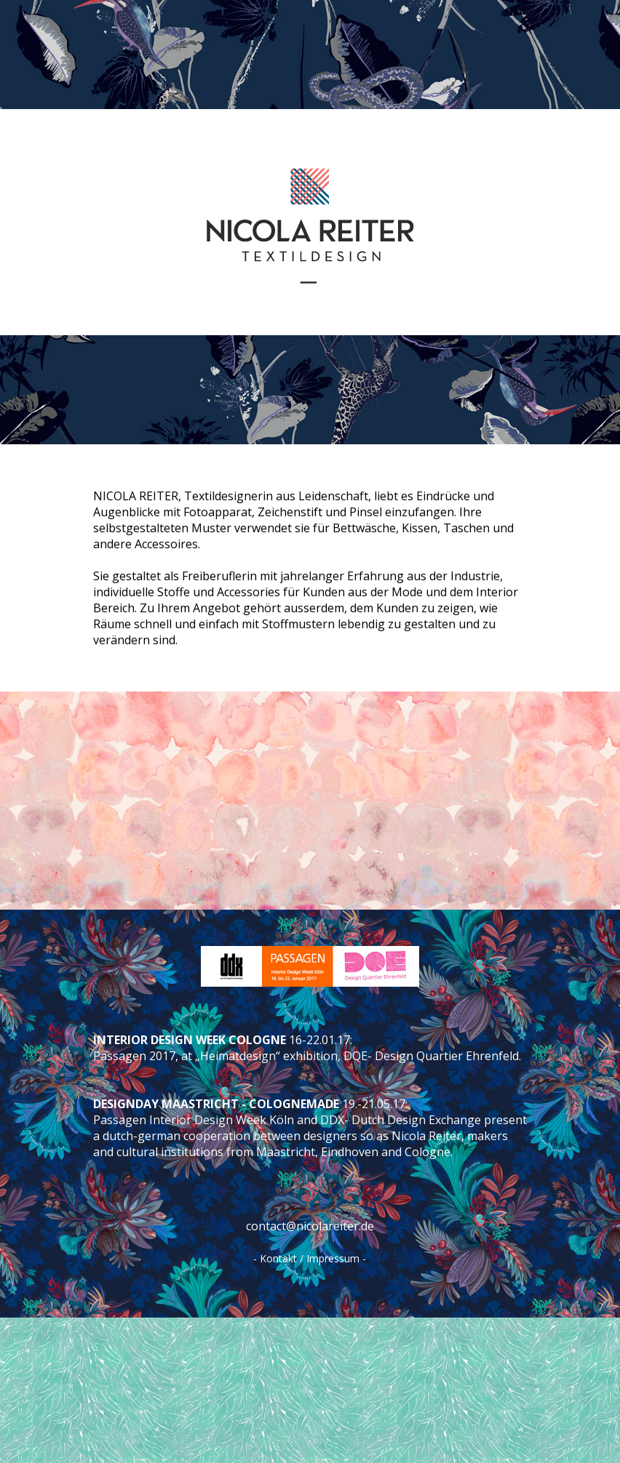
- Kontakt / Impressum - (309, 1258)
